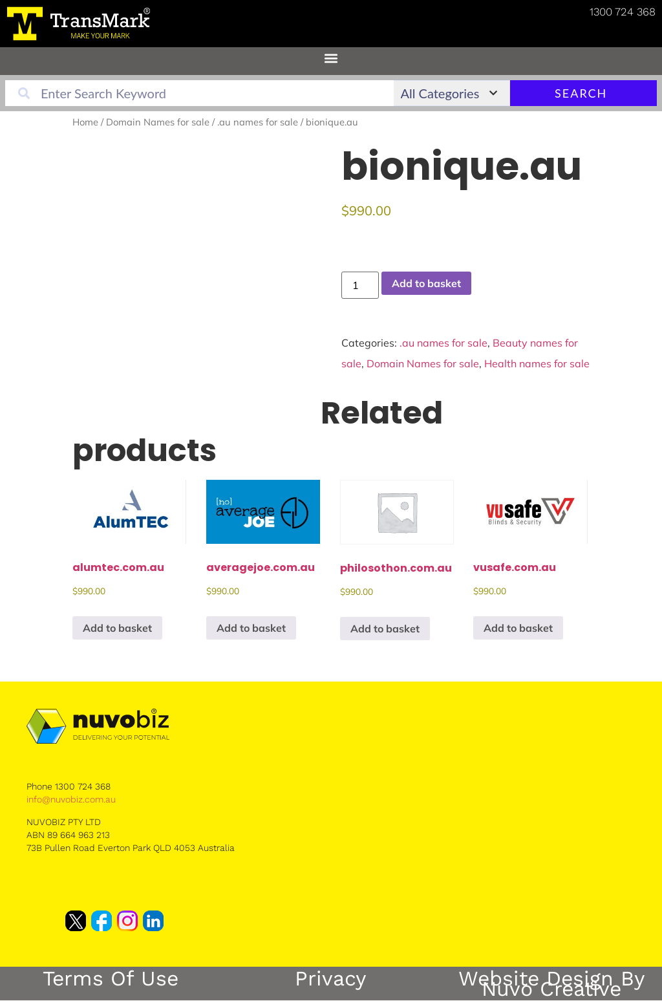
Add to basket (426, 283)
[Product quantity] (360, 285)
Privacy (331, 978)
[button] (331, 58)
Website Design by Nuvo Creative (551, 983)
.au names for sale (257, 122)
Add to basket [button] (117, 627)
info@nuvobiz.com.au (71, 799)
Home (85, 122)
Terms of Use (110, 978)
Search (609, 93)
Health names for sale (537, 363)
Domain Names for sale (157, 122)
